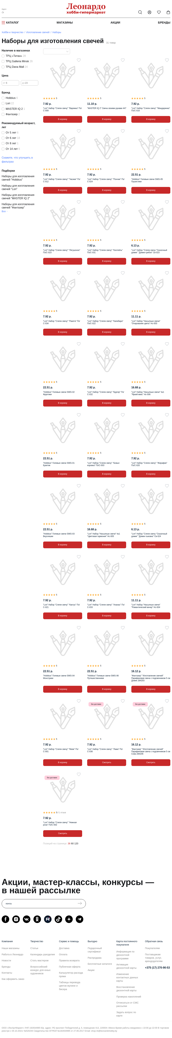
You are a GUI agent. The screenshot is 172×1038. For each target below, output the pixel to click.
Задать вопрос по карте (126, 1014)
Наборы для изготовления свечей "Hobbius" (18, 178)
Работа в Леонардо (12, 954)
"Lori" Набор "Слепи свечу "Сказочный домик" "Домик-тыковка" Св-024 (149, 535)
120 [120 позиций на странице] (76, 843)
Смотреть (106, 762)
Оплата (63, 954)
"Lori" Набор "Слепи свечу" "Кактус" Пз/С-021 (61, 606)
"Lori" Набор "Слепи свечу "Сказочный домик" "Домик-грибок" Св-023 (149, 251)
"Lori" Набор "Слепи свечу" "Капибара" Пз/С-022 (105, 322)
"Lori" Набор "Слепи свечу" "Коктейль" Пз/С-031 (105, 251)
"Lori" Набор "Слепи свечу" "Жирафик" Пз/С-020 (149, 464)
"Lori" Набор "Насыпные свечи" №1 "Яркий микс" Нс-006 (147, 393)
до (23, 83)
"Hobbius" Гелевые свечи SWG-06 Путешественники (103, 677)
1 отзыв (62, 813)
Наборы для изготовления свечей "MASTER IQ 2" (18, 197)
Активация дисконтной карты (126, 966)
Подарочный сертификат (95, 950)
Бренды (164, 22)
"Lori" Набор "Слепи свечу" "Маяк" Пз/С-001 (60, 750)
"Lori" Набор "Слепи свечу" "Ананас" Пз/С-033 (105, 606)
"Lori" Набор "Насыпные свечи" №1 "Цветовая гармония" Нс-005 (103, 535)
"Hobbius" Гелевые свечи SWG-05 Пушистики (147, 180)
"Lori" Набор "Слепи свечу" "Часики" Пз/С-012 (61, 180)
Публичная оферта (69, 966)
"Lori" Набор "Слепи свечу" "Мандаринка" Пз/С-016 (150, 109)
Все (4, 211)
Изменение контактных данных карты (127, 977)
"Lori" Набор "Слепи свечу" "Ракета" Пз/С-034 (61, 322)
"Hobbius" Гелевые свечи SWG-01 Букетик (59, 464)
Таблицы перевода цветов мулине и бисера (69, 985)
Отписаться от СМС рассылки (127, 1004)
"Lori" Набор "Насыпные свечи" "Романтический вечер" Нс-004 (145, 606)
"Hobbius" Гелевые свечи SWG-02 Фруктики (59, 393)
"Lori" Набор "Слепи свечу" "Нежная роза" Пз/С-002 (60, 823)
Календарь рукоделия (42, 954)
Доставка (64, 948)
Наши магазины (10, 948)
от (4, 83)
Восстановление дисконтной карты (126, 989)
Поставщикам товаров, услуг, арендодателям (153, 958)
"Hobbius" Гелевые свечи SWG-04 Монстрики (59, 677)
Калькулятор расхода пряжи (71, 974)
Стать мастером (39, 960)
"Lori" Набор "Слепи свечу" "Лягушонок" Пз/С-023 (61, 251)
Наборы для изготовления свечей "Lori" (18, 187)
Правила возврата (69, 960)
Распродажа (94, 957)
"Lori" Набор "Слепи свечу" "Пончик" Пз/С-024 (105, 180)
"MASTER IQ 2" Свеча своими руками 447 (106, 108)
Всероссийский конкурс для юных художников (40, 970)
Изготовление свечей (38, 32)
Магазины (65, 22)
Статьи (34, 948)
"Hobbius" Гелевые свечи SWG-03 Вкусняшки (59, 535)
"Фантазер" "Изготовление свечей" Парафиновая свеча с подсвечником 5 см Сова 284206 (150, 751)
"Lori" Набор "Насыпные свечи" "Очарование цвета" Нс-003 (145, 322)
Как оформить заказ (13, 979)
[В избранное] (79, 60)
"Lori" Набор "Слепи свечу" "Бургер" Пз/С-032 (105, 393)
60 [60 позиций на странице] (72, 843)
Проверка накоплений (128, 996)
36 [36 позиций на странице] (69, 843)
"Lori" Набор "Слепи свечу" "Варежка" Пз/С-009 (62, 109)
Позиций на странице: (55, 843)
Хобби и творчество (12, 32)
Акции (115, 22)
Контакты (7, 972)
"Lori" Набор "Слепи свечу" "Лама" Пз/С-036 (105, 750)
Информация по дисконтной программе (125, 955)
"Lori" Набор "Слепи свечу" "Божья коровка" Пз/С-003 (103, 464)
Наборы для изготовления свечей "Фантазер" (18, 206)
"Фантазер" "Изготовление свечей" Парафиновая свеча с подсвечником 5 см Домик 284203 (150, 678)
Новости (6, 960)
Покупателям (152, 948)
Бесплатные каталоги (100, 964)
